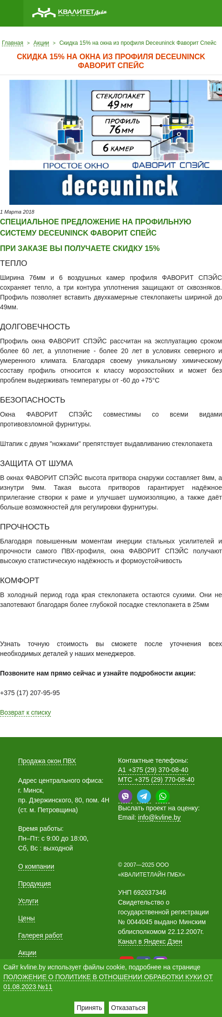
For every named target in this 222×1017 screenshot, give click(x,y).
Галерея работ (40, 935)
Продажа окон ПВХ (47, 761)
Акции (27, 952)
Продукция (34, 883)
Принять (89, 1007)
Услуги (28, 901)
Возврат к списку (25, 712)
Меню (11, 13)
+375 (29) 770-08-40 (156, 779)
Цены (26, 918)
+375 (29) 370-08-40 (153, 769)
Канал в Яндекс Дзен (150, 941)
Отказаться (128, 1007)
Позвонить (191, 13)
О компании (36, 866)
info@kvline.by (159, 817)
